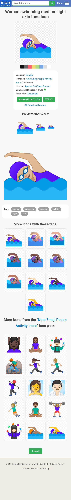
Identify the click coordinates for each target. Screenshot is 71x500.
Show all (35, 451)
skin (24, 213)
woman (16, 209)
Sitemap (45, 468)
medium (43, 209)
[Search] (52, 3)
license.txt (32, 93)
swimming (29, 209)
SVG (49, 99)
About (35, 464)
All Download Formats (35, 105)
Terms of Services (30, 468)
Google (29, 75)
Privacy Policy (57, 464)
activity (56, 209)
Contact (44, 464)
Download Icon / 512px (29, 99)
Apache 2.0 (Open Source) (37, 86)
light (15, 213)
